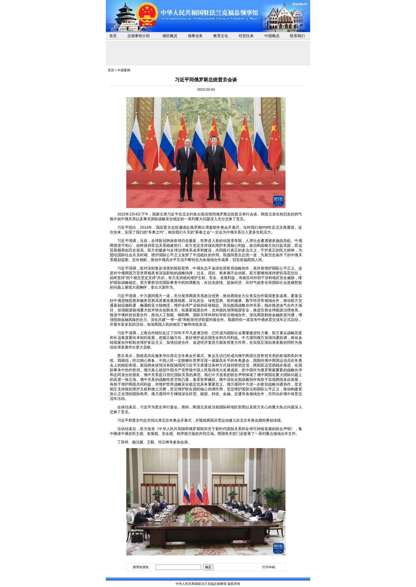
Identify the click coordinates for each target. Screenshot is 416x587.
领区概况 (169, 36)
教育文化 (220, 36)
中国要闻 (124, 70)
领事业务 (195, 36)
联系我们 (297, 36)
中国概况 (272, 36)
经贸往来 (246, 36)
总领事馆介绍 (138, 36)
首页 (113, 36)
